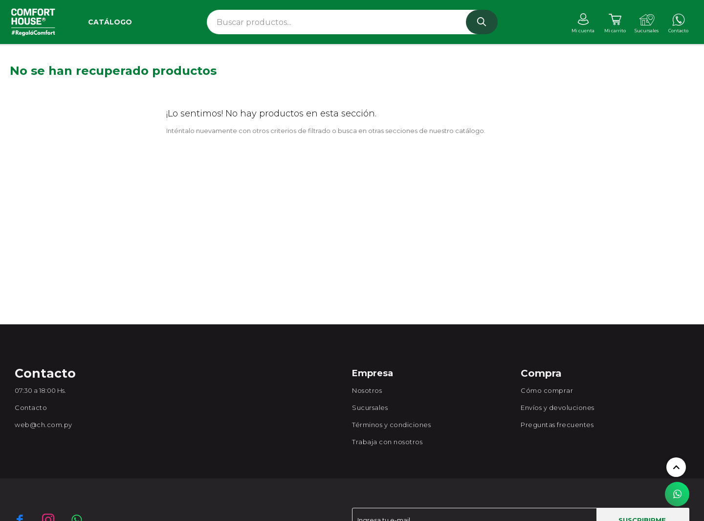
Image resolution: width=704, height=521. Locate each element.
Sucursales (370, 407)
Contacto (31, 407)
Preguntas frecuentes (557, 425)
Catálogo (110, 22)
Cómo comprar (547, 390)
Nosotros (367, 390)
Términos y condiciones (391, 425)
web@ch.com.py (43, 425)
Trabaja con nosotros (387, 442)
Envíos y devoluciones (557, 407)
